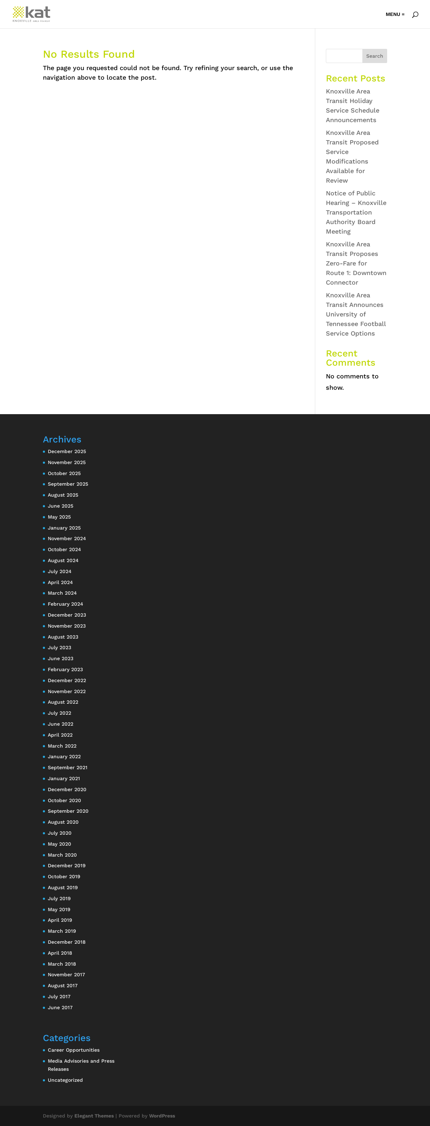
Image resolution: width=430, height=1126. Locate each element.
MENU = (395, 14)
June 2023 (60, 658)
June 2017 (60, 1007)
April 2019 (60, 920)
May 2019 (59, 909)
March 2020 (62, 855)
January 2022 (64, 756)
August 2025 (63, 495)
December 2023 (67, 615)
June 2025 (60, 506)
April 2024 (60, 582)
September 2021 (67, 767)
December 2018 (67, 942)
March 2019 (62, 931)
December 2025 (67, 451)
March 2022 (62, 746)
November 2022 (67, 691)
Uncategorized (65, 1080)
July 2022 (59, 713)
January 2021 (64, 778)
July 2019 (59, 898)
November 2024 (67, 538)
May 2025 (59, 517)
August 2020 (63, 822)
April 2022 (60, 735)
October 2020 (64, 800)
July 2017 (59, 996)
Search (374, 56)
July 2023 (59, 647)
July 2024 (60, 571)
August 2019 (63, 887)
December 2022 (67, 680)
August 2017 (63, 985)
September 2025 (68, 484)
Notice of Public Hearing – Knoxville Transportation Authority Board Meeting (356, 212)
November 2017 (66, 974)
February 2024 (65, 604)
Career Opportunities (74, 1050)
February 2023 (65, 669)
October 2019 (64, 876)
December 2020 (67, 789)
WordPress (162, 1116)
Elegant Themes (94, 1116)
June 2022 (60, 724)
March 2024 (62, 593)
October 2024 (64, 549)
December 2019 (67, 865)
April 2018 (60, 953)
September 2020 (68, 811)
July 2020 (60, 833)
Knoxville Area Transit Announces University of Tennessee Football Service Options (356, 314)
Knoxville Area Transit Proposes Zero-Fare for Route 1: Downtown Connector (356, 263)
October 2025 (64, 473)
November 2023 (67, 626)
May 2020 (59, 844)
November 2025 (67, 462)
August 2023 (63, 637)
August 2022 (63, 702)
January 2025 (64, 528)
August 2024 (63, 560)
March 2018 (62, 964)
